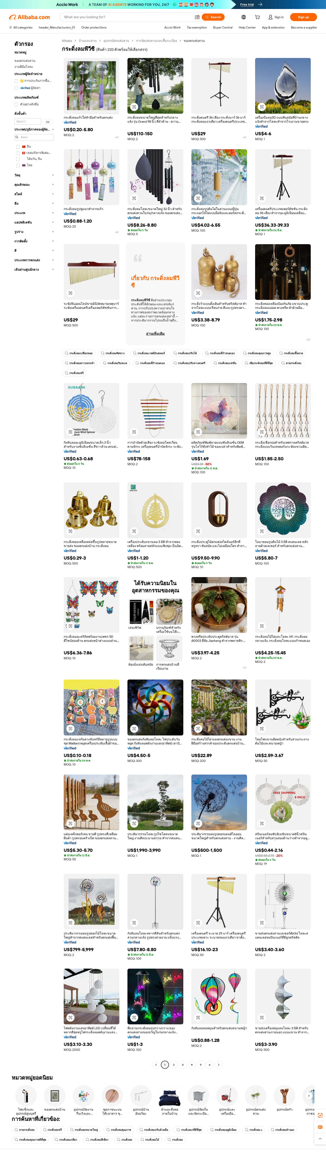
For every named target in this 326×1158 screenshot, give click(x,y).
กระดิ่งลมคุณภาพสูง (257, 353)
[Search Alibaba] (127, 17)
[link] (320, 1115)
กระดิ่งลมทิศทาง (113, 353)
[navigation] (34, 553)
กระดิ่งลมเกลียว (66, 1140)
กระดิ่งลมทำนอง (282, 1130)
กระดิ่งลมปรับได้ (185, 353)
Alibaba (67, 40)
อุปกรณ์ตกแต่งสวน (116, 40)
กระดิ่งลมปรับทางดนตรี (189, 363)
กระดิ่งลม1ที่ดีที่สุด (189, 1130)
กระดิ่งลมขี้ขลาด (291, 353)
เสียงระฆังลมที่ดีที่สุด (259, 363)
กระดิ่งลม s (253, 1130)
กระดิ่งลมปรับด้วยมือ (154, 1130)
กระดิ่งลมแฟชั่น (225, 363)
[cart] (258, 18)
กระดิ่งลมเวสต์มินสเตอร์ (149, 353)
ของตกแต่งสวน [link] (194, 40)
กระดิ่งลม (124, 1140)
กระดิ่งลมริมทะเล (115, 363)
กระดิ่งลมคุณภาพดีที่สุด (30, 1140)
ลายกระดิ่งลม (291, 363)
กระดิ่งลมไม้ (150, 1140)
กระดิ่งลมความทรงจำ (79, 363)
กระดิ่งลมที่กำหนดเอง (220, 353)
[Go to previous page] (156, 1065)
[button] (197, 17)
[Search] (213, 17)
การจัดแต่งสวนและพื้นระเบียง (156, 40)
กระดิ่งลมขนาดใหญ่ (84, 1130)
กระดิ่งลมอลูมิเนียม (223, 1130)
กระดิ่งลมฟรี (74, 373)
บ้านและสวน (88, 40)
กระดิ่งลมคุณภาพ (118, 1130)
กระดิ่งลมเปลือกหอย (78, 353)
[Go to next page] (219, 1065)
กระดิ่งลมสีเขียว (97, 1140)
